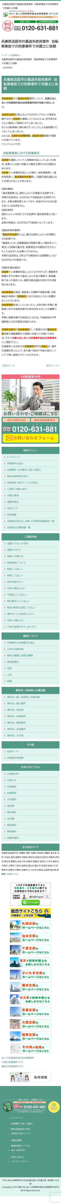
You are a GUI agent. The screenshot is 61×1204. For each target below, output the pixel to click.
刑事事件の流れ (15, 463)
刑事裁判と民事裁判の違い (21, 642)
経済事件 (12, 825)
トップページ (13, 457)
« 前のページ (8, 365)
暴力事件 (12, 812)
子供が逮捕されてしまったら (22, 626)
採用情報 (12, 514)
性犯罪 (10, 806)
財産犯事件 (13, 838)
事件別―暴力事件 (16, 703)
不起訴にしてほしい (17, 594)
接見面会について (16, 562)
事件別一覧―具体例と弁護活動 (23, 697)
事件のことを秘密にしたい (20, 614)
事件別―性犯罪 (15, 710)
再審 (9, 681)
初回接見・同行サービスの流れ (22, 482)
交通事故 (14, 55)
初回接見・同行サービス (21, 1133)
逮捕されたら (14, 550)
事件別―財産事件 (16, 716)
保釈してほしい (15, 575)
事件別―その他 (15, 735)
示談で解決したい (16, 588)
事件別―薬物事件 (16, 722)
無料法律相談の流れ (17, 476)
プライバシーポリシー (20, 1161)
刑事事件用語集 (15, 758)
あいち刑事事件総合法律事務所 (18, 1058)
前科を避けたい (15, 582)
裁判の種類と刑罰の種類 (20, 655)
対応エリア (12, 508)
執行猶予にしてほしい (18, 601)
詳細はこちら (13, 874)
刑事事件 (12, 793)
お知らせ (11, 780)
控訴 (9, 668)
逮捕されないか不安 (17, 543)
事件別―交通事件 (16, 729)
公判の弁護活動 (15, 649)
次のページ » (53, 365)
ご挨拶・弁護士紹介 (17, 489)
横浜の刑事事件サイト (13, 1066)
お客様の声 (13, 774)
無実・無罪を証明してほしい (21, 607)
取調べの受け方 (15, 556)
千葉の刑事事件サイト (13, 1062)
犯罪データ (12, 751)
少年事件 (12, 799)
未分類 (10, 818)
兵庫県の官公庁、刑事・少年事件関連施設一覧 (30, 521)
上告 (9, 674)
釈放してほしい (15, 569)
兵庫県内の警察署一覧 (19, 527)
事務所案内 (13, 502)
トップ (4, 55)
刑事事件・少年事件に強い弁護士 (24, 470)
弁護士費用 (13, 495)
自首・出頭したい (15, 620)
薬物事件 (12, 831)
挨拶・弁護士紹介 (18, 1150)
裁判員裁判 (13, 662)
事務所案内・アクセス (21, 1146)
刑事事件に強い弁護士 (22, 1123)
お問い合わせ (17, 1157)
